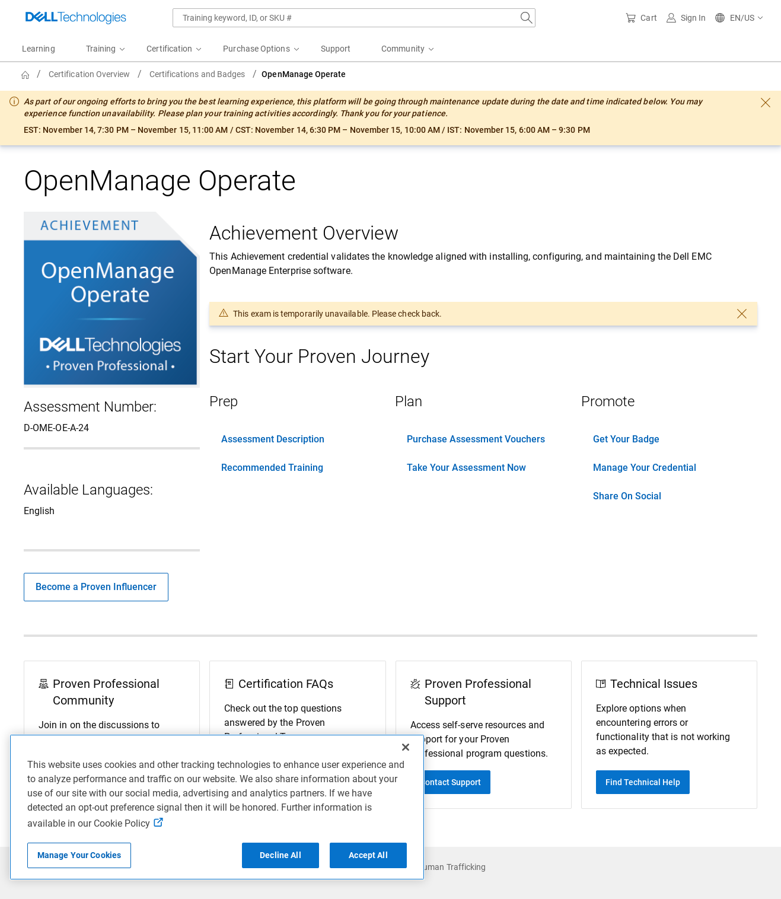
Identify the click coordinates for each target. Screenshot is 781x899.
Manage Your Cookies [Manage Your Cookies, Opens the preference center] (79, 855)
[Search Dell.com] (526, 18)
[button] (739, 17)
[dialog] (390, 118)
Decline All (280, 855)
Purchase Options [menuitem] (256, 48)
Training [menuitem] (101, 48)
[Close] (406, 747)
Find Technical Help (642, 782)
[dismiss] (765, 102)
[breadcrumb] (308, 74)
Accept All (368, 855)
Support (336, 48)
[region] (217, 807)
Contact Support (450, 782)
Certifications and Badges (197, 74)
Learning (38, 48)
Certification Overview (89, 74)
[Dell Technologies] (76, 17)
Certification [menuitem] (169, 48)
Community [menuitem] (403, 48)
